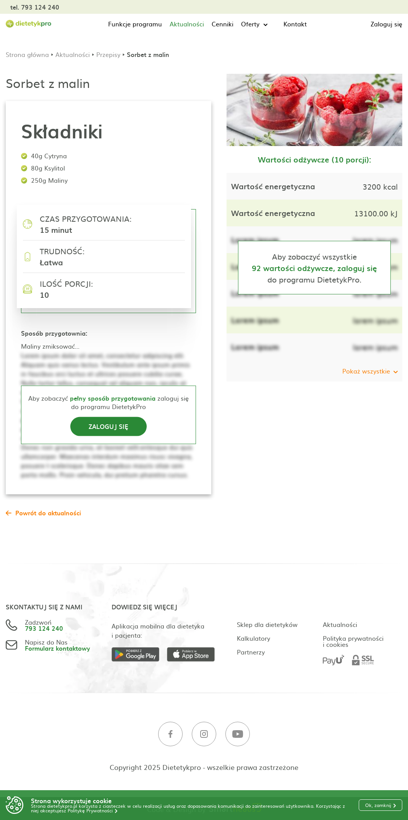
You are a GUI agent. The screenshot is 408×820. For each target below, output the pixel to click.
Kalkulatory (253, 638)
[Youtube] (237, 734)
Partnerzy (251, 652)
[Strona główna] (29, 24)
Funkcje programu (135, 23)
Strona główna (27, 54)
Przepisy (108, 54)
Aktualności (187, 23)
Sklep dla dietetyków (267, 624)
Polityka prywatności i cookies (353, 641)
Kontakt (295, 23)
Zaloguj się (386, 24)
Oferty (250, 23)
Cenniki (222, 23)
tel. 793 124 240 (34, 7)
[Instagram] (204, 734)
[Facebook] (170, 734)
